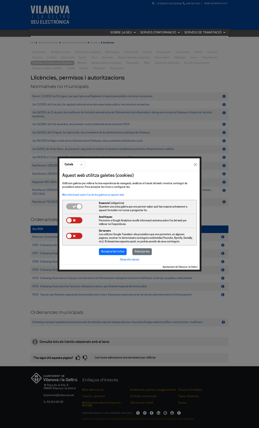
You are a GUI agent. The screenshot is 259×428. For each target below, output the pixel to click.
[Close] (195, 165)
